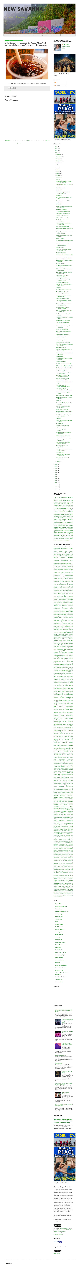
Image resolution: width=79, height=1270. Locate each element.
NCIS (55, 784)
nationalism (70, 781)
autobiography (69, 586)
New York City (69, 789)
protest (55, 820)
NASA (60, 781)
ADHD (71, 560)
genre (67, 684)
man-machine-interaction (62, 757)
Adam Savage (69, 558)
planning (65, 809)
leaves (61, 747)
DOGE (65, 653)
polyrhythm (62, 812)
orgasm (65, 798)
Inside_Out (66, 719)
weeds (67, 884)
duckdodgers (71, 655)
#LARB (62, 552)
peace (63, 801)
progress (64, 533)
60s (72, 555)
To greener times (59, 423)
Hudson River (62, 502)
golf (61, 688)
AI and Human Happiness (60, 1055)
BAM (55, 589)
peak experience (69, 528)
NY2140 (55, 794)
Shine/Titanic (56, 847)
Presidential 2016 (69, 817)
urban (58, 877)
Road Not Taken (61, 832)
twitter (57, 872)
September (58, 160)
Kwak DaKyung (64, 740)
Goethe (55, 688)
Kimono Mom (62, 738)
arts (65, 584)
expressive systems (63, 668)
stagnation (61, 851)
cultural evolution (68, 513)
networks (58, 785)
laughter (69, 745)
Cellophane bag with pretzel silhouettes (64, 365)
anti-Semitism (67, 580)
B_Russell (60, 587)
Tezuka (63, 865)
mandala (71, 757)
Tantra (55, 862)
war (68, 883)
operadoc (59, 798)
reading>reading (57, 827)
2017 (56, 474)
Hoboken (56, 502)
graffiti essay (65, 693)
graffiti (61, 517)
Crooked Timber (59, 924)
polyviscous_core (57, 814)
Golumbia (64, 688)
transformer (58, 869)
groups (62, 696)
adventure (65, 561)
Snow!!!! (58, 179)
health (72, 700)
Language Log (58, 939)
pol (68, 811)
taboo (59, 860)
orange (63, 798)
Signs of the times (60, 247)
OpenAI (55, 798)
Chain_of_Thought (57, 607)
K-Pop (64, 735)
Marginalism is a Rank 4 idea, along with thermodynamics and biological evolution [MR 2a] (63, 1010)
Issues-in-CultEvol (67, 727)
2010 (56, 489)
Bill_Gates (71, 593)
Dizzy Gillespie (60, 653)
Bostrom (62, 598)
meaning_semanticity (62, 765)
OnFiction (57, 962)
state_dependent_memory (58, 853)
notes (69, 792)
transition (62, 869)
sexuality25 (56, 845)
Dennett (55, 648)
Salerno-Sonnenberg (66, 836)
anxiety (55, 581)
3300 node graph (69, 554)
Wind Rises (61, 886)
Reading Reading (59, 356)
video (66, 880)
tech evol (61, 862)
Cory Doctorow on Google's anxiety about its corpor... (63, 301)
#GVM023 (61, 551)
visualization (60, 540)
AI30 (54, 570)
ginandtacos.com (59, 934)
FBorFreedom (65, 671)
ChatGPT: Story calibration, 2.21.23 (63, 258)
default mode (56, 646)
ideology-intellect (69, 715)
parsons (58, 800)
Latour (71, 503)
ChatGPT (56, 500)
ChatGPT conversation (63, 610)
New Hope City (70, 788)
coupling (61, 513)
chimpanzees (56, 617)
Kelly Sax (61, 736)
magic (58, 756)
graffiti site (70, 693)
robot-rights (64, 833)
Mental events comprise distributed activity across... (63, 433)
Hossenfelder (70, 708)
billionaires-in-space (57, 595)
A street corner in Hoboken (62, 409)
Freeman (66, 677)
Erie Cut (59, 665)
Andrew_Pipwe (70, 576)
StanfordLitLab (66, 851)
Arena (58, 499)
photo (12, 90)
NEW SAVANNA (23, 8)
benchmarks (70, 592)
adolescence (56, 561)
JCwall (55, 731)
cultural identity (62, 640)
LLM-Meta (61, 753)
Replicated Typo (59, 970)
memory (67, 768)
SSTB (57, 851)
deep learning (60, 514)
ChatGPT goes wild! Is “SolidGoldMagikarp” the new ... (63, 389)
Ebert (72, 656)
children (71, 616)
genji (65, 684)
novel (72, 792)
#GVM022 (55, 551)
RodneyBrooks (56, 835)
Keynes (65, 736)
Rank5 (66, 824)
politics (69, 532)
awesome (55, 587)
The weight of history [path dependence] (62, 446)
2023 (56, 152)
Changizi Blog (58, 919)
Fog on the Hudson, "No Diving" (63, 320)
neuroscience (61, 525)
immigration (64, 716)
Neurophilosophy (59, 957)
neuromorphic (61, 786)
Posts (56, 83)
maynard (71, 762)
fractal (55, 677)
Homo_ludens (56, 708)
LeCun (65, 747)
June (57, 167)
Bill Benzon (70, 35)
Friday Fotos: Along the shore (62, 298)
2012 (56, 485)
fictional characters (69, 673)
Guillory (66, 695)
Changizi (71, 607)
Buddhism (68, 602)
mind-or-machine (69, 774)
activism (62, 558)
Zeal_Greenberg (70, 895)
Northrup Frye (65, 792)
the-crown (71, 865)
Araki (55, 583)
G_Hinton (65, 681)
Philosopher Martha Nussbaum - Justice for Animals (63, 436)
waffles (65, 883)
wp (59, 893)
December (58, 154)
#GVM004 (56, 550)
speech (64, 850)
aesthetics (56, 508)
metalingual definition (68, 769)
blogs (62, 596)
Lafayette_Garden (57, 742)
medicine (63, 766)
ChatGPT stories (69, 611)
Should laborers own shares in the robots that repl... (63, 295)
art (65, 508)
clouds (72, 623)
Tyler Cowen (63, 872)
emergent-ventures (57, 661)
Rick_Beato (59, 830)
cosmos (63, 637)
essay (66, 665)
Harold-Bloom (70, 699)
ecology (58, 658)
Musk (69, 778)
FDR (69, 671)
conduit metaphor (69, 634)
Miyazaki (55, 505)
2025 (56, 148)
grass (59, 694)
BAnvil (58, 589)
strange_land (68, 854)
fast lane (55, 671)
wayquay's (56, 884)
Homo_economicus (69, 706)
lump (54, 754)
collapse (59, 627)
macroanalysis (70, 754)
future (61, 681)
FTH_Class (69, 679)
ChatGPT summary (57, 613)
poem (62, 811)
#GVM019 (66, 549)
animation (61, 508)
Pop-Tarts (64, 35)
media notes (63, 522)
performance (70, 803)
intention (64, 722)
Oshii (69, 798)
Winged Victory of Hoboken (62, 340)
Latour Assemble (63, 745)
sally (72, 836)
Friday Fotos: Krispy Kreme (62, 370)
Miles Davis (56, 772)
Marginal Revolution (60, 942)
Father (58, 671)
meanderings (71, 763)
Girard (71, 684)
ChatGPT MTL (62, 611)
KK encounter (65, 739)
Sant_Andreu (56, 838)
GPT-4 (63, 689)
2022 (56, 464)
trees (72, 869)
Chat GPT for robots (60, 188)
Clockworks (58, 204)
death (59, 645)
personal (65, 530)
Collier (71, 627)
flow (64, 674)
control (71, 635)
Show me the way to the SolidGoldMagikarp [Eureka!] (63, 386)
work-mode (67, 890)
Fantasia (68, 670)
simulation (65, 847)
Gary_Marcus (70, 682)
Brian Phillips (70, 601)
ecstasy (59, 659)
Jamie (64, 728)
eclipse (55, 658)
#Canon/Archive (65, 546)
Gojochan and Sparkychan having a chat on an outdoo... (63, 304)
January (58, 461)
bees (72, 590)
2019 (56, 470)
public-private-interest (64, 821)
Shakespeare (61, 845)
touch (70, 868)
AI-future (61, 569)
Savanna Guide (8, 35)
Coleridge (56, 628)
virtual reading (60, 881)
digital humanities (65, 651)
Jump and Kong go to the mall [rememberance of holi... (62, 379)
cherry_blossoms (60, 614)
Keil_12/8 (56, 736)
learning (58, 746)
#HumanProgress (57, 553)
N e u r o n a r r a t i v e (60, 952)
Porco (66, 815)
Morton (67, 777)
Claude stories (70, 620)
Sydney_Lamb (65, 859)
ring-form (63, 535)
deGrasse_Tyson (63, 646)
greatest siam (68, 694)
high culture (58, 703)
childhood (65, 616)
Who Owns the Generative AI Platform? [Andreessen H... (62, 376)
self (58, 537)
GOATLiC (61, 687)
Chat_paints (65, 608)
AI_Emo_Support (70, 566)
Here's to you (59, 190)
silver (62, 847)
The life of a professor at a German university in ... (63, 220)
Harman (64, 699)
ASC (67, 584)
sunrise (57, 856)
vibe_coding (62, 880)
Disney (60, 500)
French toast (70, 677)
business (59, 604)
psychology (70, 533)
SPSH (55, 851)
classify (62, 620)
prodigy (59, 533)
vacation (64, 878)
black (69, 595)
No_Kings (59, 792)
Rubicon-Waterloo (57, 836)
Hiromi (68, 703)
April (57, 171)
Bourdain (55, 599)
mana (68, 757)
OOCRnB (66, 797)
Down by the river (60, 452)
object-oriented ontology (60, 527)
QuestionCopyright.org (60, 967)
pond (62, 814)
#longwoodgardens (69, 553)
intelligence (59, 722)
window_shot (67, 886)
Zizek (57, 896)
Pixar (62, 809)
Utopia (60, 878)
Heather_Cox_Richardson (65, 701)
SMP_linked (61, 848)
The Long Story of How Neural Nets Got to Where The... (64, 311)
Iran (72, 725)
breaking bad (64, 601)
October (58, 158)
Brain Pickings (58, 914)
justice (61, 735)
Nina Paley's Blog (59, 960)
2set (64, 554)
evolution (71, 667)
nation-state (65, 782)
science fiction (62, 839)
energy (65, 662)
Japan (71, 728)
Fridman (62, 679)
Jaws (58, 730)
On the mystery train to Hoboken (63, 211)
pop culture (67, 814)
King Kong (70, 738)
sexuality (62, 537)
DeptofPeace (65, 647)
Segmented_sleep (61, 842)
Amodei (71, 574)
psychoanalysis (70, 820)
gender (60, 684)
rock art (71, 833)
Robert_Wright (59, 833)
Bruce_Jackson (59, 602)
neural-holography (65, 785)
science (55, 537)
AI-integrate (66, 569)
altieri (72, 572)
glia (63, 685)
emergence (71, 659)
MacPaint (64, 754)
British (55, 602)
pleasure (55, 811)
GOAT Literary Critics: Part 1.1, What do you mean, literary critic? (63, 1084)
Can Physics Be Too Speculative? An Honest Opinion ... (64, 449)
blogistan (58, 596)
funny (55, 681)
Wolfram (71, 889)
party (61, 800)
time (61, 868)
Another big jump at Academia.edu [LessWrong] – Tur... (63, 250)
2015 (56, 478)
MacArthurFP (59, 754)
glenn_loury (59, 685)
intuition (61, 725)
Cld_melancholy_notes (65, 623)
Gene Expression (59, 932)
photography (56, 808)
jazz (60, 519)
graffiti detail (59, 693)
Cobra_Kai (63, 624)
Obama (66, 794)
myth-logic (60, 524)
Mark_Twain (62, 760)
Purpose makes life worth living (63, 342)
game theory (56, 682)
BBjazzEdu (65, 590)
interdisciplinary (70, 722)
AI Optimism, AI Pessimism (65, 1093)
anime (66, 578)
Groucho (58, 695)
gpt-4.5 (66, 689)
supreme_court (56, 857)
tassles (58, 862)
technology (70, 862)
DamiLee (58, 643)
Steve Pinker (56, 854)
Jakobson (61, 728)
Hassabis (59, 700)
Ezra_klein (70, 668)
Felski (59, 673)
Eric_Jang (55, 665)
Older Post (47, 140)
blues (65, 596)
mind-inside (63, 774)
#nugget (55, 554)
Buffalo (71, 602)
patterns (71, 800)
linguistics (70, 519)
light (55, 750)
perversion (71, 804)
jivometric (56, 733)
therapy (55, 868)
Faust (61, 671)
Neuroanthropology (59, 955)
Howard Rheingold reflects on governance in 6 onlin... (62, 426)
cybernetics (65, 641)
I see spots (58, 287)
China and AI (59, 177)
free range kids (60, 677)
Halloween (56, 697)
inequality (56, 719)
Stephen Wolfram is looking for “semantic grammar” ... (62, 308)
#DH (59, 548)
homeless (60, 706)
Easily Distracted (59, 926)
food (9, 90)
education (63, 660)
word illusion (59, 890)
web (64, 884)
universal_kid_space (63, 875)
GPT (72, 500)
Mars (72, 760)
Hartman (55, 700)
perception (56, 803)
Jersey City (70, 502)
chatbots (71, 608)
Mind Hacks (58, 947)
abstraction (56, 557)
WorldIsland (56, 893)
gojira (58, 688)
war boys (71, 883)
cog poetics (68, 625)
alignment (55, 572)
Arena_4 (66, 583)
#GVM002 (66, 548)
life (72, 748)
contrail (68, 635)
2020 (56, 468)
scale (65, 838)
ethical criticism (62, 516)
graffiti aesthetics (66, 691)
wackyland (61, 883)
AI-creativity (68, 568)
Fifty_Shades (56, 674)
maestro (55, 756)
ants (72, 580)
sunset (62, 856)
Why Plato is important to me (62, 226)
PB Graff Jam (57, 801)
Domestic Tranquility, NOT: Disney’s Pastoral (67, 1044)
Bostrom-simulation (69, 598)
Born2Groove (70, 499)
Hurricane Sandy (62, 713)
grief (54, 695)
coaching (55, 624)
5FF (70, 555)
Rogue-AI (60, 505)
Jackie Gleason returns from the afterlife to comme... (63, 244)
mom (67, 775)
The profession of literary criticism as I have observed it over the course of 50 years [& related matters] (63, 1120)
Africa (60, 563)
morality (58, 777)
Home (27, 140)
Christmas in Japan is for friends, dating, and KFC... (63, 407)
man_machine (67, 756)
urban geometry (65, 877)
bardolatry (67, 589)
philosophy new (64, 806)
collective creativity (65, 628)
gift (69, 684)
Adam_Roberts (64, 560)
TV (64, 871)
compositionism (57, 632)
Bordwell (71, 596)
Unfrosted (71, 874)
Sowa (59, 850)
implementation (70, 716)
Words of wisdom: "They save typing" (64, 395)
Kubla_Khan (63, 503)
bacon (64, 587)
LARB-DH (67, 744)
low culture (71, 753)
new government (63, 788)
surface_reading (64, 857)
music (55, 524)
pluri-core (59, 811)
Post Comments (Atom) (15, 143)
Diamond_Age (70, 649)
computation (70, 511)
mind (71, 522)
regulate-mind (56, 535)
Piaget (55, 809)
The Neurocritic (58, 979)
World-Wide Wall (66, 505)
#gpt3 (62, 548)
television (56, 863)
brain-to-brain (70, 599)
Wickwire (55, 886)
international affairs (58, 724)
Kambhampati (68, 735)
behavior (55, 592)
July (57, 165)
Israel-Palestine (60, 727)
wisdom (60, 887)
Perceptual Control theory (61, 965)
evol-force (66, 667)
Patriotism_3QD (66, 800)
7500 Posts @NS (35, 35)
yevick (55, 895)
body (67, 596)
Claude (65, 620)
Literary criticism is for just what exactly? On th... (63, 455)
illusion (60, 716)
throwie (58, 868)
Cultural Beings (65, 638)
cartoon (71, 508)
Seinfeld (67, 842)
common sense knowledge (68, 629)
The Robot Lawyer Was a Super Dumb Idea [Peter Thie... (64, 415)
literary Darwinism (58, 751)
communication (57, 631)
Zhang (55, 896)
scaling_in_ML (70, 838)
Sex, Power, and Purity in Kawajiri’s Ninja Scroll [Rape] (67, 1021)
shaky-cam (66, 537)
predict (71, 815)
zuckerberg (60, 896)
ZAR (65, 895)
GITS (55, 685)
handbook (55, 698)
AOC (58, 581)
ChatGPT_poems (65, 613)
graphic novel (56, 694)
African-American (63, 497)
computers (56, 513)
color (55, 629)
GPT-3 (60, 690)
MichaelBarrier (58, 944)
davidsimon (55, 644)
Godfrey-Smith (70, 687)
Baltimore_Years (69, 587)
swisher (59, 859)
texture (61, 865)
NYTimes (61, 794)
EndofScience (60, 662)
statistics (71, 853)
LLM (68, 503)
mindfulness (56, 775)
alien (62, 570)
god (65, 687)
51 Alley (63, 555)
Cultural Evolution (17, 35)
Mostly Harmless (59, 949)
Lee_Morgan (70, 746)
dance (67, 643)
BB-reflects (60, 590)
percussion (56, 530)
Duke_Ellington (57, 657)
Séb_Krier (68, 841)
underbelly (71, 872)
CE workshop (63, 605)
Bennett (55, 593)
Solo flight (58, 400)
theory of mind (64, 866)
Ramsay (60, 824)
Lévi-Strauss (68, 748)
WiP (72, 886)
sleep (72, 847)
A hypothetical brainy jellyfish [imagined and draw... (62, 276)
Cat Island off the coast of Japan (63, 217)
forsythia (71, 676)
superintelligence (69, 856)
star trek (71, 851)
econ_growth (64, 658)
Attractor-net (56, 586)
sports (72, 850)
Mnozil (64, 775)
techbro (65, 862)
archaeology (58, 583)
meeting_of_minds (69, 766)
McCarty (55, 763)
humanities (66, 517)
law (72, 745)
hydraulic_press (70, 713)
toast (63, 868)
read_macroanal (57, 826)
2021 (56, 466)
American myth (65, 574)
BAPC (62, 589)
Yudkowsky (61, 895)
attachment (71, 584)
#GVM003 (71, 548)
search (62, 841)
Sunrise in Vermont (60, 238)
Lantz (63, 744)
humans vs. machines (62, 712)
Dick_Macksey (57, 651)
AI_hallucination (57, 568)
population (62, 815)
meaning (55, 765)
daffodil (55, 643)
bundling (55, 604)
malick (63, 756)
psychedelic (61, 820)
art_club (56, 584)
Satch (61, 838)
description (67, 514)
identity (62, 715)
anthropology (56, 580)
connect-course (57, 635)
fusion (57, 681)
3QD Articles (44, 35)
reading (71, 826)
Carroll (66, 604)
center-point (70, 605)
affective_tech (56, 563)
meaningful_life (57, 522)
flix (61, 674)
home (55, 706)
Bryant (64, 602)
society (71, 537)
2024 (56, 150)
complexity (70, 631)
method (55, 771)
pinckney (58, 809)
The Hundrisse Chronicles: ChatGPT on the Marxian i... (64, 273)
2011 (56, 487)
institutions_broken (57, 721)
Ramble (55, 824)
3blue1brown (56, 555)
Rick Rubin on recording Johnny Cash (64, 367)
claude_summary (57, 623)
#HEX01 (71, 551)
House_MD (56, 709)
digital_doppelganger (63, 652)
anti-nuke (61, 580)
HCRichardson (64, 700)
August (58, 163)
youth (58, 895)
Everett (62, 667)
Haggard (71, 695)
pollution (55, 812)
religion (61, 829)
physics (71, 808)
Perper (61, 804)
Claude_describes (63, 622)
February (58, 175)
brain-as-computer (62, 599)
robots (68, 833)
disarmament (70, 652)
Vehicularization (70, 878)
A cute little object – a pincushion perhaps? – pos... (63, 223)
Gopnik (68, 688)
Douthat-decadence (57, 655)
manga (71, 520)
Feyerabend (63, 673)
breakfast (59, 601)
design (55, 649)
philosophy (70, 530)
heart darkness (57, 702)
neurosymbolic (56, 788)
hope (61, 707)
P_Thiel (71, 798)
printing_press (56, 818)
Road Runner (67, 832)
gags (72, 681)
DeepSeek (71, 644)
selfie (72, 842)
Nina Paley (68, 791)
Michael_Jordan (65, 771)
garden (58, 517)
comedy (57, 629)
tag (61, 860)
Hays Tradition (27, 35)
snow (65, 848)
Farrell (71, 670)
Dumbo (62, 657)
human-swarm (70, 710)
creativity (57, 638)
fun (72, 679)
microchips (71, 771)
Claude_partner (70, 621)
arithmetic (71, 583)
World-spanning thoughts (61, 892)
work (63, 890)
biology (64, 595)
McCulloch (59, 763)
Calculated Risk (59, 916)
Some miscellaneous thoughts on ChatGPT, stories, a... (63, 443)
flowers (71, 516)
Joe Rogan (65, 733)
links (63, 750)
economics (70, 658)
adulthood (61, 561)
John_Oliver (71, 733)
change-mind (66, 607)
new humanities (57, 789)
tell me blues (62, 863)
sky (70, 847)
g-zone (55, 517)
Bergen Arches (63, 499)
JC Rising (64, 730)
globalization (56, 687)
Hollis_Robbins (70, 704)
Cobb (56, 921)
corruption (59, 637)
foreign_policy (63, 676)
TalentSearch (70, 860)
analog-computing (57, 575)
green (72, 694)
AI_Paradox (63, 568)
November (58, 156)
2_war (62, 554)
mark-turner (68, 760)
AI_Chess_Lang (57, 566)
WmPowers (66, 889)
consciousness (63, 635)
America (59, 574)
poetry (65, 532)
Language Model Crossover (62, 215)
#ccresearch (55, 548)
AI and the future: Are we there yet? (63, 289)
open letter (70, 797)
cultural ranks (70, 640)
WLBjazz (62, 889)
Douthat (71, 653)
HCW (69, 700)
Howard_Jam (61, 709)
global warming (69, 685)
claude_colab (56, 621)
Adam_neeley (56, 560)
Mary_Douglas (56, 762)
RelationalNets (56, 829)
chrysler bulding (64, 619)
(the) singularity (57, 546)
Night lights (58, 418)
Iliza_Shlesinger (56, 716)
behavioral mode (61, 592)
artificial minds (62, 584)
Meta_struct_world (60, 769)
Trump (55, 871)
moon (69, 775)
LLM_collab (56, 753)
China (60, 617)
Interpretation (56, 725)
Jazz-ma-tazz (59, 195)
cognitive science (68, 626)
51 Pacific (67, 555)
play (72, 809)
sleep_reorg (56, 848)
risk (67, 830)
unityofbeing (67, 538)
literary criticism (58, 521)
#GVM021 (71, 549)
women (55, 890)
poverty (68, 815)
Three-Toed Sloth (59, 982)
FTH (65, 679)
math (67, 762)
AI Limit (60, 565)
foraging (58, 676)
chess (65, 614)
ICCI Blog (57, 937)
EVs (54, 668)
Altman (55, 574)
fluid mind (71, 674)
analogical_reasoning (69, 575)
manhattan (62, 759)
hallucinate (62, 697)
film (68, 516)
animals (55, 578)
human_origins (63, 710)
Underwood (56, 874)
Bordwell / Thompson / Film (61, 911)
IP (70, 725)
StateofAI (67, 853)
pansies (55, 800)
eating (69, 656)
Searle (64, 841)
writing (61, 893)
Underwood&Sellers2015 (63, 874)
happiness (60, 698)
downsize (63, 655)
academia (70, 506)
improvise (71, 517)
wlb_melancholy (57, 889)
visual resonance (69, 881)
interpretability (70, 724)
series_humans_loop (63, 844)
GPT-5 (69, 689)
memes (68, 522)
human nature (57, 710)
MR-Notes (61, 778)
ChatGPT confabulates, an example (63, 363)
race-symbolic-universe (68, 823)
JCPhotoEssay (70, 730)
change (62, 607)
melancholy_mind (57, 768)
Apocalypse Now (69, 581)
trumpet (59, 871)
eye (67, 668)
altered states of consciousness (64, 572)
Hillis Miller (63, 703)
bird (67, 595)
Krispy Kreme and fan (61, 347)
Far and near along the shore (62, 329)
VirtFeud (55, 881)
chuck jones (70, 619)
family (64, 670)
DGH (65, 649)
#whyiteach (59, 554)
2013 (56, 482)
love (67, 753)
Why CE (71, 884)
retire (69, 829)
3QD (55, 497)
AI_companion (63, 566)
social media (70, 848)
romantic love (69, 535)
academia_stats (56, 558)
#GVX (66, 551)
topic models (66, 868)
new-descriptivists (57, 791)
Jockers (61, 733)
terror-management (69, 863)
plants (68, 809)
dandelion (71, 643)
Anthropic (71, 578)
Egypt (67, 660)
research (65, 829)
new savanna (69, 525)
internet (64, 724)
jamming (55, 519)
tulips (62, 871)
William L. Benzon (63, 1228)
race (62, 823)
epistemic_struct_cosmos (68, 664)
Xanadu (71, 893)
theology (58, 866)
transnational (61, 538)
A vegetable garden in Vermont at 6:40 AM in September (64, 232)
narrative (66, 524)
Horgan (64, 707)
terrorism (55, 865)
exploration (57, 668)
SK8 (68, 847)
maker (61, 756)
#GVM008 (61, 549)
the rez (67, 865)
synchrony (56, 538)
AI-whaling (70, 569)
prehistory (56, 817)
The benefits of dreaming (61, 209)
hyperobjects (56, 715)
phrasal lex (67, 808)
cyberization (60, 641)
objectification (70, 527)
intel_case (64, 721)
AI (57, 497)
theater (55, 866)
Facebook (61, 670)
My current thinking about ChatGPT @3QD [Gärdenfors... (63, 182)
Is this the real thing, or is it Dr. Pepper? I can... (62, 458)
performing (60, 530)
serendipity (56, 844)
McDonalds (64, 763)
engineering (70, 663)
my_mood (65, 780)
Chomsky (59, 619)
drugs (67, 655)
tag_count (65, 860)
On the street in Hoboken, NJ (62, 282)
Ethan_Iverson (70, 665)
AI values (66, 565)
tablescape (55, 860)
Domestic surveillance (61, 361)
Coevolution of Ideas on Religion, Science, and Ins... (63, 372)
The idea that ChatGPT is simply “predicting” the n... (63, 279)
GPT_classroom (56, 689)
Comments (57, 85)
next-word (63, 791)
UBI (67, 872)
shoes (59, 847)
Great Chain (63, 694)
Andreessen (56, 576)
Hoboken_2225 (63, 704)
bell (67, 592)
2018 (56, 472)
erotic (63, 665)
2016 (56, 476)
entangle (55, 664)
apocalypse (62, 581)
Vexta (59, 880)
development (60, 649)
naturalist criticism (66, 783)
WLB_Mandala (70, 887)
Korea (72, 739)
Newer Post (7, 140)
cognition (64, 510)
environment (60, 664)
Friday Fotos (66, 500)
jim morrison (70, 731)
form (68, 676)
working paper (67, 540)
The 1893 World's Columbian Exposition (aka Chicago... (62, 292)
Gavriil (57, 684)
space (61, 850)
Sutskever (55, 859)
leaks (54, 746)
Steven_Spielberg (62, 854)
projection (71, 818)
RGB (72, 829)
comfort (61, 629)
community (62, 511)
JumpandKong (56, 735)
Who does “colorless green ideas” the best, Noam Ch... (64, 350)
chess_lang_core (70, 614)
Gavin (55, 684)
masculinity (62, 762)
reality (63, 827)
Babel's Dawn (58, 909)
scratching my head (57, 841)
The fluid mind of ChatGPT (62, 338)
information (61, 719)
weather (60, 884)
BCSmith (69, 590)
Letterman (63, 748)
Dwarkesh (66, 656)
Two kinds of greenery (61, 252)
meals (67, 763)
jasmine (55, 730)
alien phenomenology (68, 570)
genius (63, 684)
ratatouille (71, 824)
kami (72, 735)
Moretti (62, 777)
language (64, 519)
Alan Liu (58, 570)
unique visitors (57, 1253)
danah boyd (63, 643)
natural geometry (58, 783)
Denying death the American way (63, 213)
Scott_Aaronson (70, 839)
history (71, 703)
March (57, 173)
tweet (66, 871)
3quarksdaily (58, 903)
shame (71, 845)
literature (66, 521)
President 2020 (61, 817)
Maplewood (70, 759)
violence (71, 880)
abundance (64, 506)
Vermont (55, 880)
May (57, 169)
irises (55, 727)
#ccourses (71, 546)
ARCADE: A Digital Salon (61, 906)
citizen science (57, 510)
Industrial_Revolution (69, 718)
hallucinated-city (69, 697)
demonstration (70, 646)
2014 (56, 480)
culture (55, 514)
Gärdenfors (64, 682)
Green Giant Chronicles (54, 35)
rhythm (55, 830)
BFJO (67, 593)
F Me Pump (56, 670)
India (61, 718)
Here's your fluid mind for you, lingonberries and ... (62, 335)
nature (71, 783)
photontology (60, 532)
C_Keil (62, 604)
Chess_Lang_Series (57, 616)
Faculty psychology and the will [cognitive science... (63, 192)
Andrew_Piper (62, 576)
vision (64, 881)
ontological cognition (59, 528)
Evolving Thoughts (59, 929)
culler (61, 638)
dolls (68, 653)
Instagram (71, 719)
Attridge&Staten (62, 586)
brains (67, 508)
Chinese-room (65, 617)
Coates (59, 624)
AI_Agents (71, 565)
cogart (58, 626)
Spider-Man (68, 850)
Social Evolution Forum (60, 976)
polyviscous (70, 812)
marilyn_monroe (57, 760)
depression (60, 647)
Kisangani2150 (57, 503)
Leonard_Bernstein (57, 748)
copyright (55, 637)
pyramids (71, 821)
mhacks (59, 771)
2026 (56, 146)
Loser (64, 753)
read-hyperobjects (64, 826)
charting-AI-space (57, 608)
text (58, 865)
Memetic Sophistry (59, 1063)
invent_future (66, 725)
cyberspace (70, 642)
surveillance (70, 857)
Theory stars (70, 866)
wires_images (56, 887)
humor (68, 712)
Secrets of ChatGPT (60, 263)
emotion (63, 661)
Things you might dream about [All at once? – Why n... (64, 207)
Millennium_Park (63, 772)
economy (55, 660)
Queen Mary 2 (57, 823)
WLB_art (64, 887)
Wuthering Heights (66, 893)
